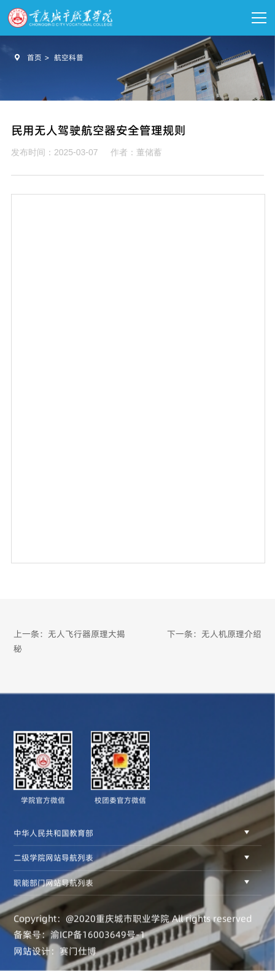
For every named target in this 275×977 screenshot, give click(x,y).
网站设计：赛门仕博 (55, 963)
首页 (34, 57)
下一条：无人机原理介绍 (214, 634)
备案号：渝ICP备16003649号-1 (79, 947)
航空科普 (68, 57)
